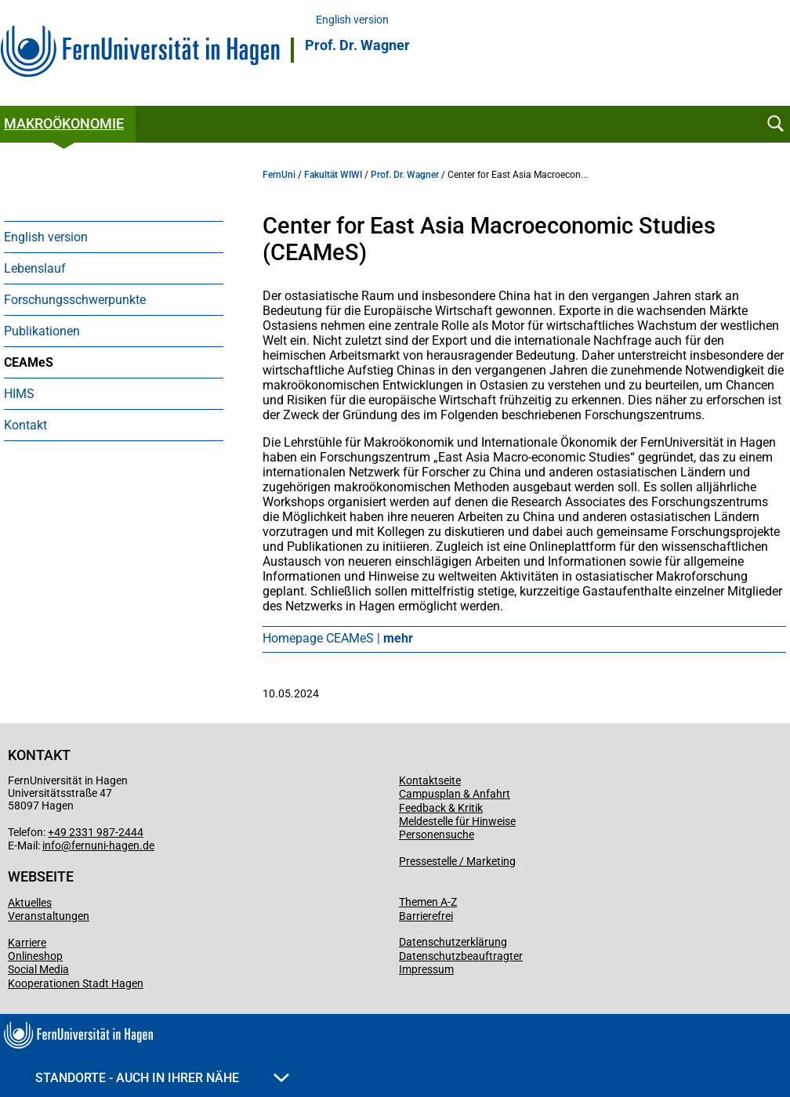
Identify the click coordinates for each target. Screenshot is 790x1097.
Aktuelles (30, 902)
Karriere (27, 942)
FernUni (279, 174)
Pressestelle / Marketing (457, 861)
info (51, 845)
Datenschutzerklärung (453, 942)
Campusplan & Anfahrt (454, 793)
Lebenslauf (35, 268)
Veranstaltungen (48, 916)
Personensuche (436, 834)
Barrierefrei (426, 916)
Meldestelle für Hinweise (457, 821)
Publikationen (42, 331)
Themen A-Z (428, 902)
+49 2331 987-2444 (95, 832)
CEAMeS (28, 362)
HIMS (19, 393)
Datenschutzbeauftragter (461, 956)
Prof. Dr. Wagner (357, 45)
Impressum (426, 969)
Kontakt (25, 425)
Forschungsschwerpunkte (75, 299)
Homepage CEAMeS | (338, 638)
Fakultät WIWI (333, 174)
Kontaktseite (430, 780)
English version (352, 20)
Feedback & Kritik (441, 808)
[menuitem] (113, 236)
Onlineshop (35, 956)
